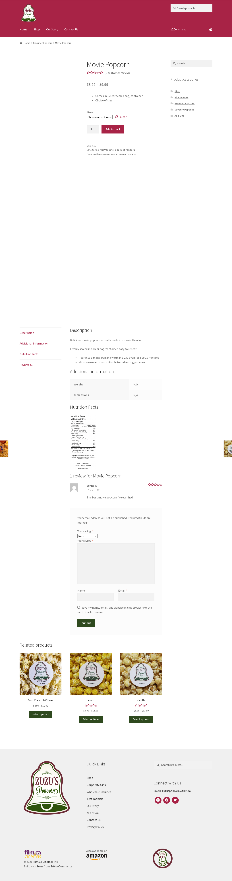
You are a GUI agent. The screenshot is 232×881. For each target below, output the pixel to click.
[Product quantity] (93, 129)
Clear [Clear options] (123, 117)
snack (132, 154)
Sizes (90, 112)
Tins (177, 91)
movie (114, 154)
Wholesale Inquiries (99, 792)
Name (82, 590)
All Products (107, 149)
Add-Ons (179, 115)
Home (23, 29)
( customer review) (117, 73)
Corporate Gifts (96, 785)
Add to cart (113, 129)
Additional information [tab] (34, 343)
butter (96, 154)
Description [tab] (27, 333)
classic (105, 154)
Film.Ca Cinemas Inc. (45, 861)
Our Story (52, 29)
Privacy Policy (95, 827)
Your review (85, 540)
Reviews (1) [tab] (27, 364)
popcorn (123, 154)
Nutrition (93, 813)
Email (122, 590)
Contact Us (71, 29)
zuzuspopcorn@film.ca (176, 791)
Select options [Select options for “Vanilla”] (141, 719)
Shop (37, 29)
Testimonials (95, 799)
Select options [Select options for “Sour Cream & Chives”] (40, 714)
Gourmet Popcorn (42, 43)
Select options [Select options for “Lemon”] (91, 719)
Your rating (85, 531)
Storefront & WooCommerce (54, 866)
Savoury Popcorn (184, 109)
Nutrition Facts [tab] (29, 354)
